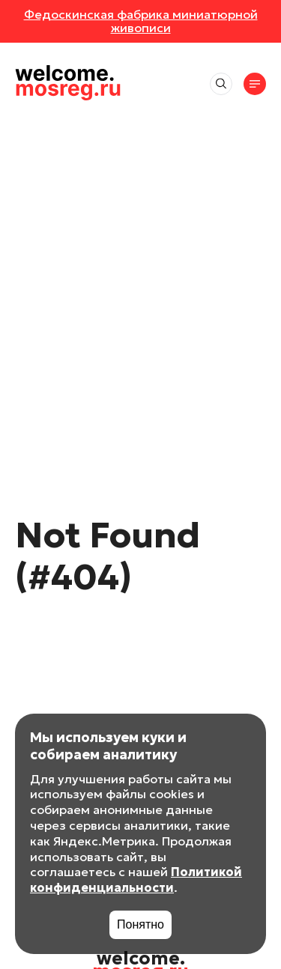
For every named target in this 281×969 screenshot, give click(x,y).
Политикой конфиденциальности (136, 879)
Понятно (140, 924)
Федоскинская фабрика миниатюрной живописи (141, 21)
